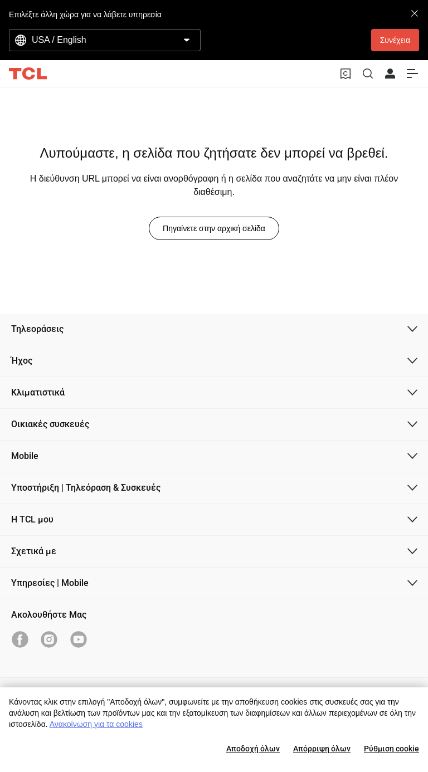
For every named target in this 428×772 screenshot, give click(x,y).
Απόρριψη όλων (322, 748)
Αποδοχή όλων (253, 748)
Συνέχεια (395, 40)
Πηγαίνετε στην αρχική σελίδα (214, 228)
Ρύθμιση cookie (391, 748)
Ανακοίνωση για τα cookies (96, 724)
